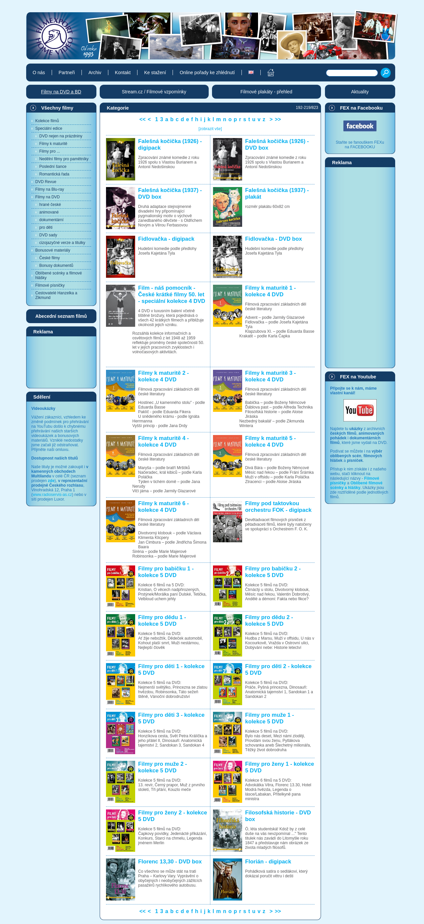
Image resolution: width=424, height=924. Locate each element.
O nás (39, 72)
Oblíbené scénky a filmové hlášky (58, 275)
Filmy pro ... (49, 151)
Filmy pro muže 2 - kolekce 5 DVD (162, 767)
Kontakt (123, 72)
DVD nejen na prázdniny (60, 136)
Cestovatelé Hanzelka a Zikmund (56, 295)
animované (49, 212)
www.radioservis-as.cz (52, 494)
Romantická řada (54, 174)
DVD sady (48, 235)
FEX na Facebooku (361, 108)
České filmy (49, 258)
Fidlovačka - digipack (166, 239)
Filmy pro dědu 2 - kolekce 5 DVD (269, 620)
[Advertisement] (61, 362)
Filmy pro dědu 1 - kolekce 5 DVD (162, 620)
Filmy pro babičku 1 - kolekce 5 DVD (166, 571)
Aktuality (360, 91)
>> (278, 119)
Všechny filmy (57, 108)
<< (142, 119)
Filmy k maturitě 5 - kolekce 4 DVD (270, 441)
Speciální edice (48, 128)
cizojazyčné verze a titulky (62, 242)
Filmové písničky (50, 285)
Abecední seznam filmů (61, 316)
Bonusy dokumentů (56, 265)
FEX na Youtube (358, 376)
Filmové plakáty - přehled (266, 91)
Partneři (67, 72)
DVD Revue (45, 181)
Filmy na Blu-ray (49, 189)
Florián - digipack (268, 861)
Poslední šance (53, 166)
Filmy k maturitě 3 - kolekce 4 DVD (270, 376)
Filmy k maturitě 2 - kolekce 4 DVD (163, 376)
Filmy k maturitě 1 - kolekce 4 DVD (270, 291)
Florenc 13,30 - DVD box (170, 861)
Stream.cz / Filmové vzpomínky (154, 91)
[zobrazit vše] (210, 128)
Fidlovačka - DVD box (273, 239)
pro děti (46, 227)
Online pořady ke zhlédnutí (207, 72)
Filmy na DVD (47, 197)
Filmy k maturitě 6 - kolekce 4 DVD (163, 506)
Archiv (94, 72)
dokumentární (51, 220)
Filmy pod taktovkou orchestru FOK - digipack (278, 506)
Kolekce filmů (47, 121)
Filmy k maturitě (53, 143)
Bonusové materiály (52, 250)
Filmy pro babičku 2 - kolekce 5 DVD (273, 571)
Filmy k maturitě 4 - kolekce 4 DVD (163, 441)
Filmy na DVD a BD (61, 91)
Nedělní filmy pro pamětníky (64, 159)
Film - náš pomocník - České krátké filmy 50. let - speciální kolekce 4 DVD (171, 294)
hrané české (50, 204)
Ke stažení (155, 72)
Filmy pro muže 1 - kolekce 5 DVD (269, 718)
